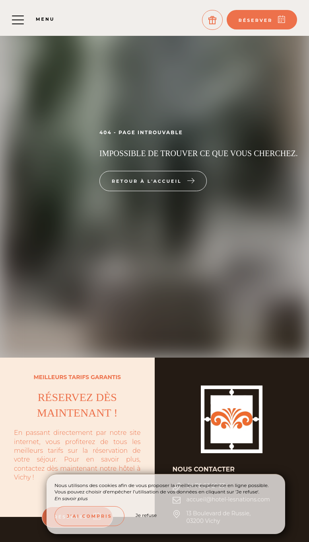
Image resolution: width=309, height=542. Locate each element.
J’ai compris (89, 516)
